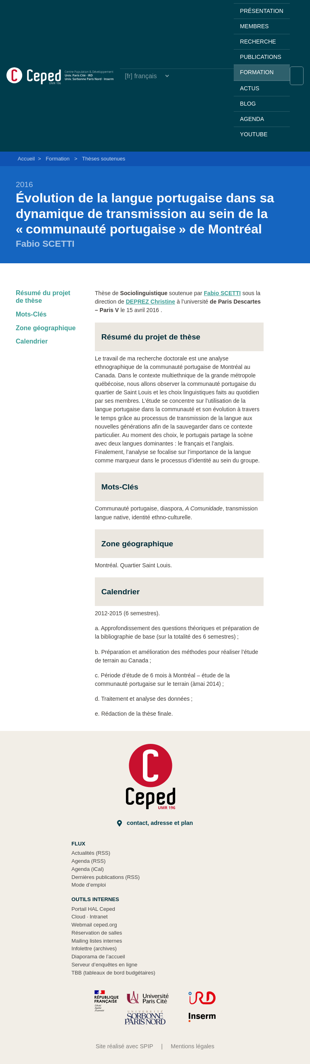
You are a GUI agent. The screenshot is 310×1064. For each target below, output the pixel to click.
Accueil (26, 159)
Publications (260, 57)
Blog (248, 103)
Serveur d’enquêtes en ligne (104, 965)
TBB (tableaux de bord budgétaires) (113, 973)
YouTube (254, 134)
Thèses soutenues (103, 159)
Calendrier (32, 341)
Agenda (252, 119)
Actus (250, 88)
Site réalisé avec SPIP (124, 1046)
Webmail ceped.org (94, 925)
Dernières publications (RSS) (105, 877)
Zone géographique (45, 328)
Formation (257, 72)
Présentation (261, 11)
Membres (254, 26)
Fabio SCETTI (222, 293)
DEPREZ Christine (150, 301)
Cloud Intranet (89, 917)
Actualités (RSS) (90, 853)
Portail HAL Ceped (93, 909)
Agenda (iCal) (87, 869)
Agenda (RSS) (88, 861)
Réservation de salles (96, 933)
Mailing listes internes (96, 941)
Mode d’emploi (88, 885)
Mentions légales (192, 1046)
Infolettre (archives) (94, 948)
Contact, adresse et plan (155, 823)
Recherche (258, 41)
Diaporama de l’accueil (98, 957)
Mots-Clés (31, 314)
